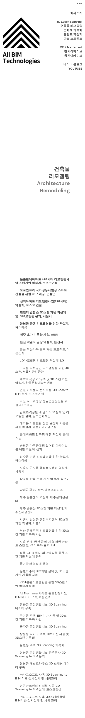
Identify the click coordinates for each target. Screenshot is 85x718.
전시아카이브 (73, 51)
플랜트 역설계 (72, 34)
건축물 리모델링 (72, 25)
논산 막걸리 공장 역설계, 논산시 (41, 342)
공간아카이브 (73, 55)
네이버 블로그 (73, 64)
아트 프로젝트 (73, 38)
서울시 (47, 316)
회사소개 (76, 13)
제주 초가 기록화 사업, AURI (39, 334)
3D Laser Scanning (69, 21)
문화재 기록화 (73, 30)
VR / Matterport (71, 47)
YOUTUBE (75, 68)
